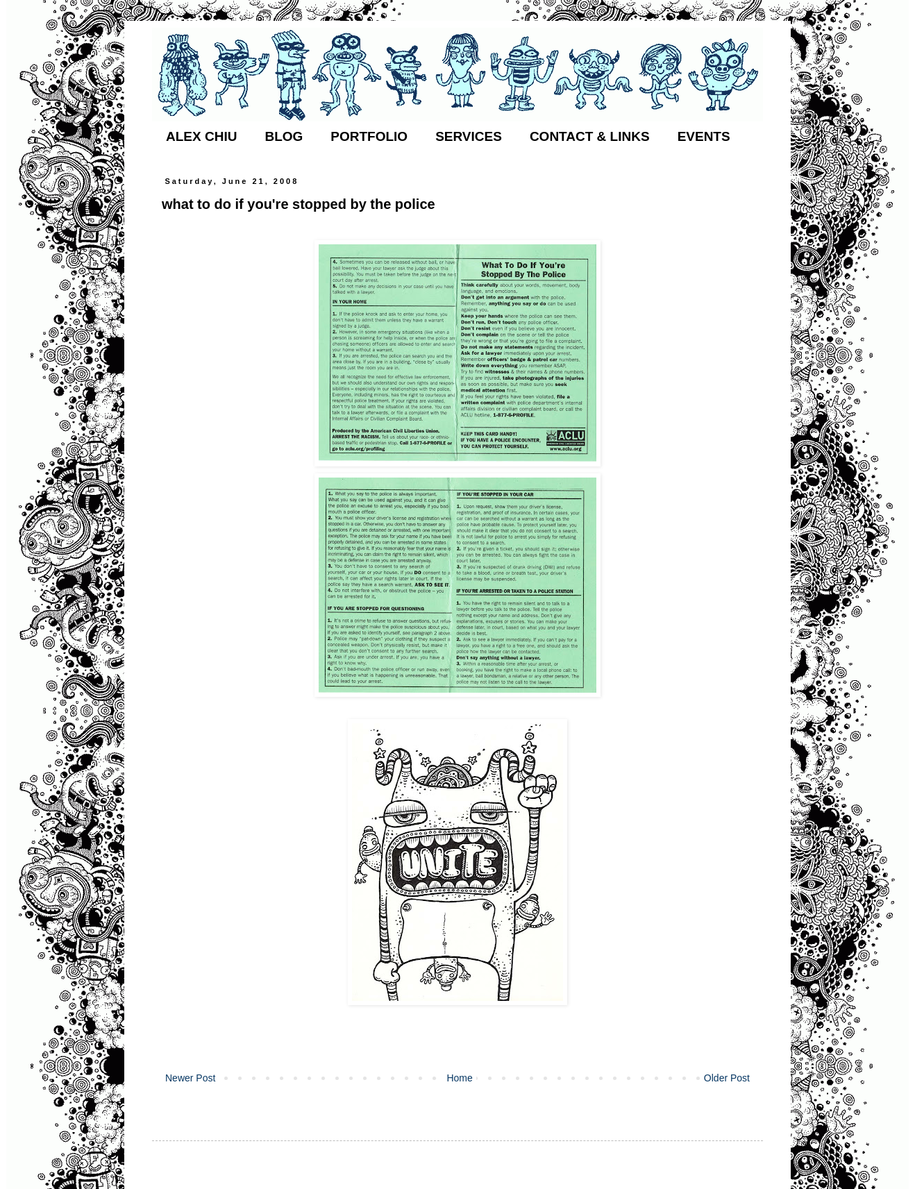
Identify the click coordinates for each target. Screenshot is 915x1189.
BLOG (284, 136)
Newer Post (190, 1077)
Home (459, 1077)
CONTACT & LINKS (590, 136)
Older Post (727, 1077)
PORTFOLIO (369, 136)
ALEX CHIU (201, 136)
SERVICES (468, 136)
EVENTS (704, 136)
